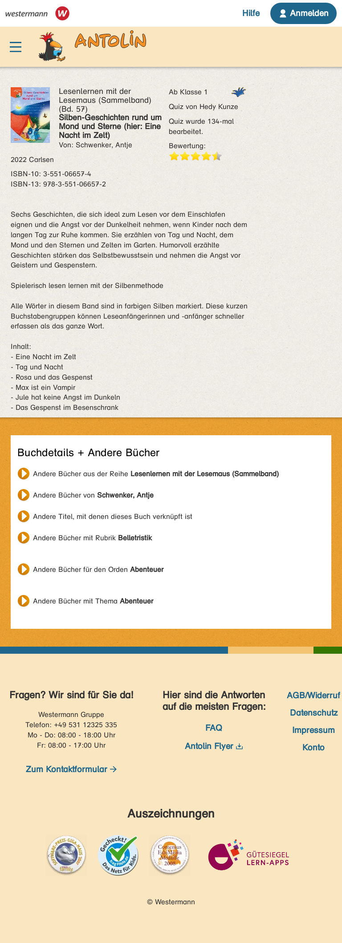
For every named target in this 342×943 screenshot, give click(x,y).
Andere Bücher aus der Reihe (156, 473)
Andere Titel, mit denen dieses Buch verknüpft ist (112, 516)
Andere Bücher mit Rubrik (92, 538)
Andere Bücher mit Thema (93, 601)
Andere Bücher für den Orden (98, 569)
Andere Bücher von (93, 495)
